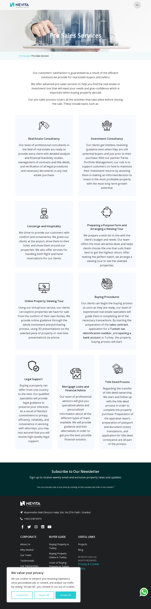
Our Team (25, 555)
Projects (82, 544)
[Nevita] (19, 4)
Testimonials (27, 560)
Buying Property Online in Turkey (58, 555)
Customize (22, 595)
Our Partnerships (29, 566)
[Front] (75, 504)
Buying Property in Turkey (59, 546)
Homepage (24, 55)
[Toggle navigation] (137, 5)
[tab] (75, 512)
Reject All (44, 595)
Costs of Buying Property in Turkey (59, 564)
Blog (80, 549)
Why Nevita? (27, 549)
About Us (25, 544)
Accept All (65, 595)
